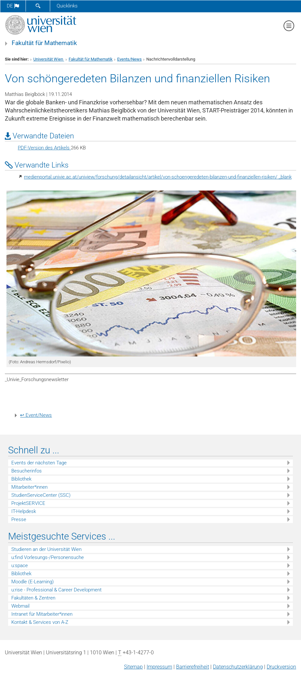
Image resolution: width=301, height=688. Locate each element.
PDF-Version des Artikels (44, 148)
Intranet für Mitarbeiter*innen (41, 614)
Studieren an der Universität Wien (46, 549)
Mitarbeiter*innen (29, 487)
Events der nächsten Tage (39, 463)
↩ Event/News (36, 415)
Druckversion (281, 667)
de (13, 6)
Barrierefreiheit (192, 667)
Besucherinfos (26, 471)
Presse (18, 519)
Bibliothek (21, 479)
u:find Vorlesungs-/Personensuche (47, 557)
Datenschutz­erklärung (238, 667)
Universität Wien (48, 59)
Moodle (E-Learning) (32, 582)
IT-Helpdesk (23, 511)
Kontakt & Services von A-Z (39, 622)
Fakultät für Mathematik (44, 43)
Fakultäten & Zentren (33, 598)
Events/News (129, 59)
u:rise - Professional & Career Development (56, 590)
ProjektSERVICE (28, 503)
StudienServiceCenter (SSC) (41, 495)
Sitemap (133, 667)
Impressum (159, 667)
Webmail (20, 606)
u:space (19, 565)
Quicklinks (67, 6)
